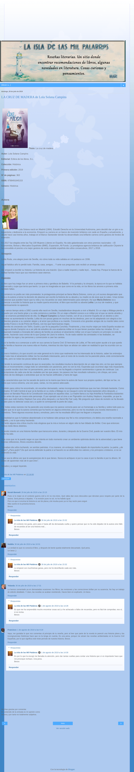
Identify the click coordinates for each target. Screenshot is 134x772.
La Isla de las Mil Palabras (25, 520)
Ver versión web (62, 728)
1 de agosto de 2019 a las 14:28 (54, 606)
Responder (12, 510)
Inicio (63, 723)
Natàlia (11, 544)
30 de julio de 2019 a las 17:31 (28, 586)
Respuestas (15, 515)
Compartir (6, 479)
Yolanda (11, 586)
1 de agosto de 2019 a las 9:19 (30, 630)
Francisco (12, 630)
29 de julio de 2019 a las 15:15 (34, 492)
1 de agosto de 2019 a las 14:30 (54, 652)
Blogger (71, 769)
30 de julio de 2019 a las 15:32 (54, 520)
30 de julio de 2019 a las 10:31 (27, 544)
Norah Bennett (14, 492)
